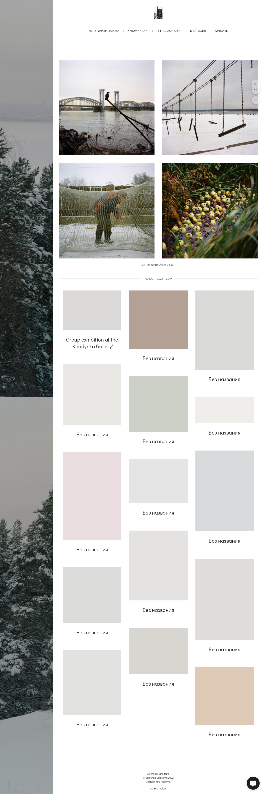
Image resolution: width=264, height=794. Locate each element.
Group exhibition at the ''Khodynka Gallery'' (92, 345)
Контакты (221, 30)
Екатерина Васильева (104, 30)
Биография (198, 30)
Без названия (158, 360)
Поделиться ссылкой (160, 267)
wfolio (163, 788)
